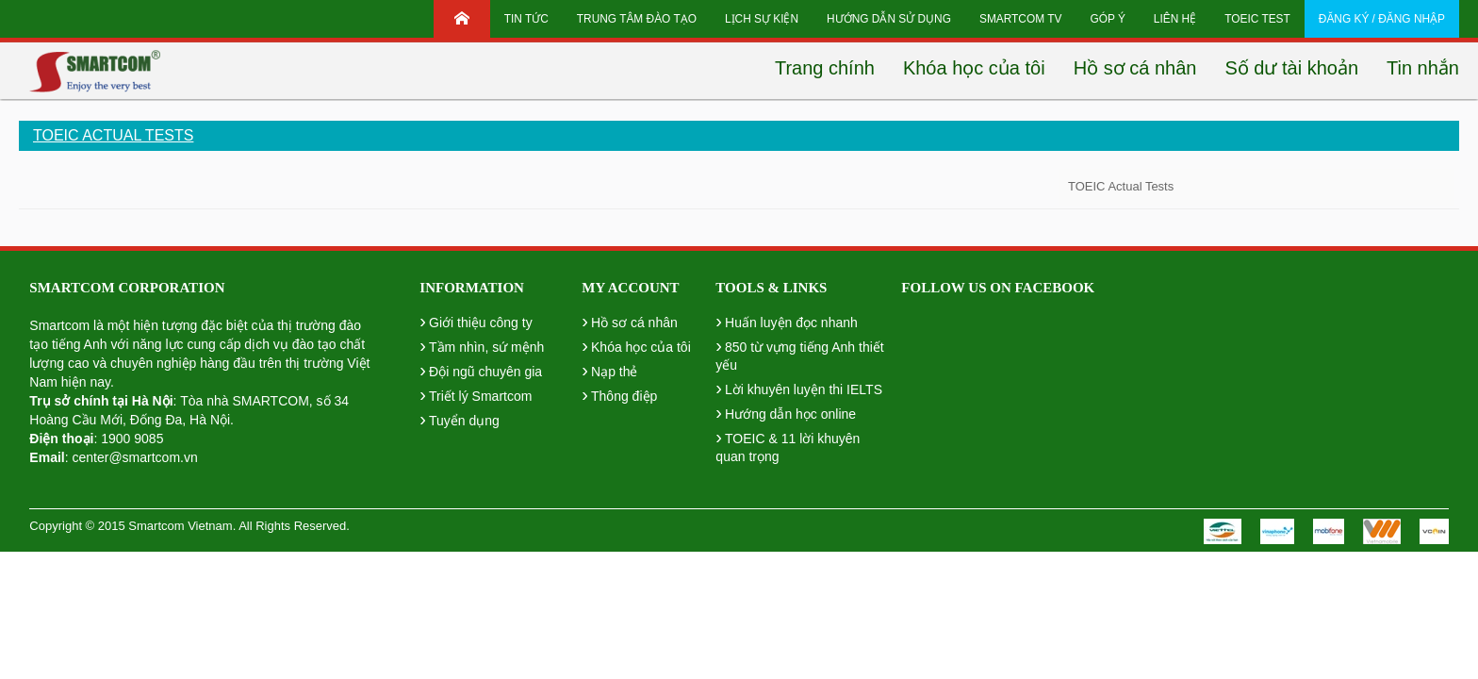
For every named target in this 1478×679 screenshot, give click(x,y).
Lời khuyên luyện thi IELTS (798, 387)
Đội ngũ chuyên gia (480, 369)
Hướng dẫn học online (785, 412)
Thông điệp (619, 394)
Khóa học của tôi (636, 345)
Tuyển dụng (459, 418)
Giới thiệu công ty (475, 320)
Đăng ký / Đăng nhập (1382, 18)
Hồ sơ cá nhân (629, 320)
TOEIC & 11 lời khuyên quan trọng (787, 445)
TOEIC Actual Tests (113, 135)
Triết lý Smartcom (475, 394)
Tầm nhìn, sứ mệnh (481, 345)
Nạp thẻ (609, 369)
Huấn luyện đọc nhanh (786, 320)
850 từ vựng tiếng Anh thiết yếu (799, 354)
